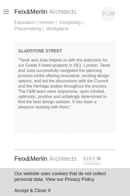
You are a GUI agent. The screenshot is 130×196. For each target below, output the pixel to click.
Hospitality (70, 22)
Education (24, 22)
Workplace (57, 28)
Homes (46, 22)
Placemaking (27, 28)
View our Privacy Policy (69, 179)
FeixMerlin (45, 11)
